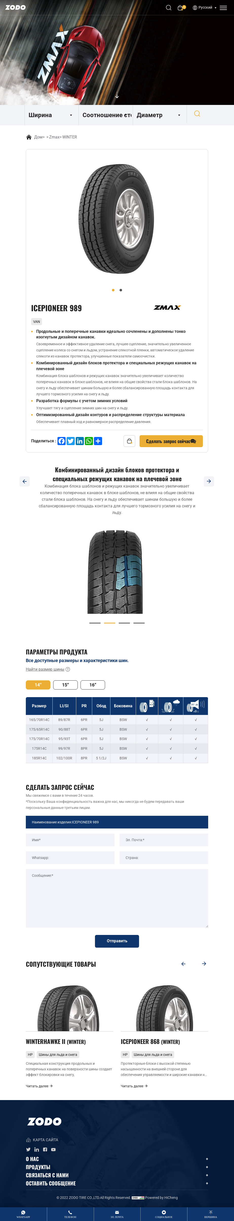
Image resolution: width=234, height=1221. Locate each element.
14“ (38, 684)
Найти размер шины (48, 669)
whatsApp (23, 1217)
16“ (92, 684)
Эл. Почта (116, 1217)
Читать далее (39, 1087)
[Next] (209, 481)
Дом (38, 137)
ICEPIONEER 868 (151, 1042)
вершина (210, 1217)
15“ (65, 684)
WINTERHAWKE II (57, 1042)
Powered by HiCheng (161, 1199)
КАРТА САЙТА (42, 1141)
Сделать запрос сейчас (171, 441)
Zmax (54, 137)
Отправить (117, 941)
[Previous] (24, 481)
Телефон (70, 1217)
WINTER (69, 137)
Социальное (163, 1217)
